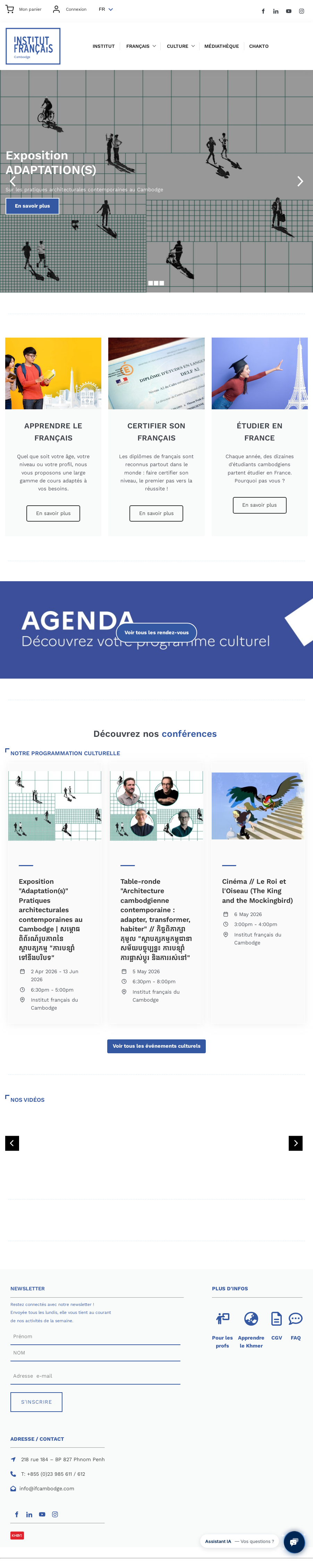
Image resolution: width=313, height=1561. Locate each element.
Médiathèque (221, 46)
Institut (104, 46)
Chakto (259, 46)
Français (138, 46)
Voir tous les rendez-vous (156, 626)
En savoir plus (106, 202)
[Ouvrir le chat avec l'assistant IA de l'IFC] (294, 1542)
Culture (177, 46)
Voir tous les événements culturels (156, 1043)
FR (102, 9)
